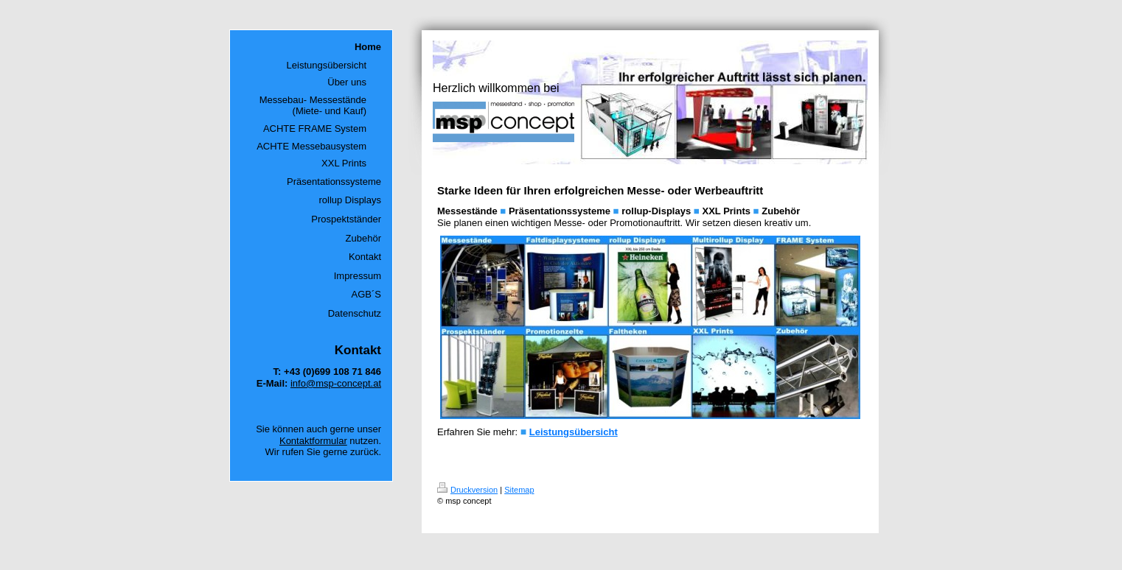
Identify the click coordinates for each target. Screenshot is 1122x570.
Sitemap (519, 489)
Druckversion (467, 489)
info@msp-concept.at (335, 383)
